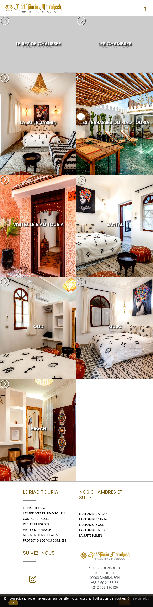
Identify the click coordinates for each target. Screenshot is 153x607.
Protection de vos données (44, 540)
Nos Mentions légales (40, 535)
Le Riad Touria (34, 508)
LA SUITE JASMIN (90, 535)
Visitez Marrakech (37, 530)
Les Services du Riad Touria (44, 513)
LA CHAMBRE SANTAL (93, 519)
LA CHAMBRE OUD (91, 525)
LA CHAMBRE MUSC (92, 530)
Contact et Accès (36, 519)
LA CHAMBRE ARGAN (93, 514)
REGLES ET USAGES (36, 524)
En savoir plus (138, 598)
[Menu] (145, 8)
